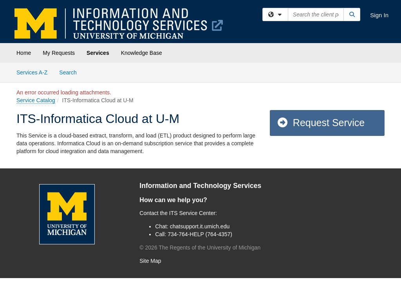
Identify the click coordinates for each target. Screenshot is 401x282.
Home (23, 53)
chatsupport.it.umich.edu (200, 226)
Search (70, 72)
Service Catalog (35, 100)
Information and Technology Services (200, 186)
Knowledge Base (141, 53)
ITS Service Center (192, 213)
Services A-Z (31, 72)
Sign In (379, 15)
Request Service (320, 122)
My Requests (59, 53)
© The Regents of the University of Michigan (199, 247)
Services (98, 53)
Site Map (150, 261)
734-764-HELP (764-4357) (200, 234)
